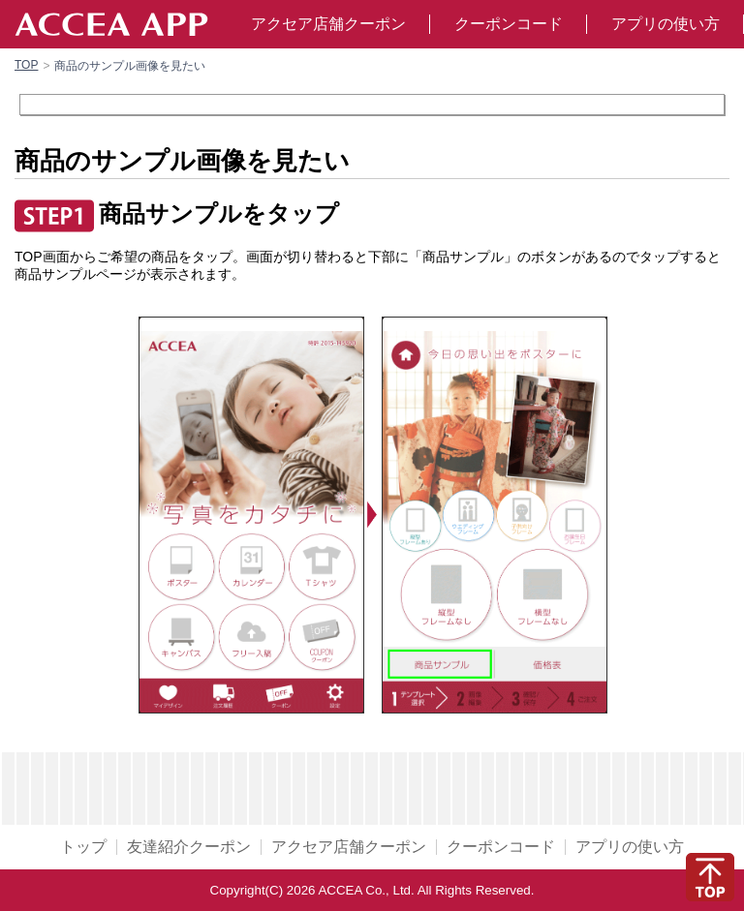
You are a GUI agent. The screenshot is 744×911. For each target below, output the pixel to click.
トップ (83, 847)
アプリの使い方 (665, 23)
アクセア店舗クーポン (328, 23)
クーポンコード (508, 23)
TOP (26, 65)
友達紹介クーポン (189, 847)
